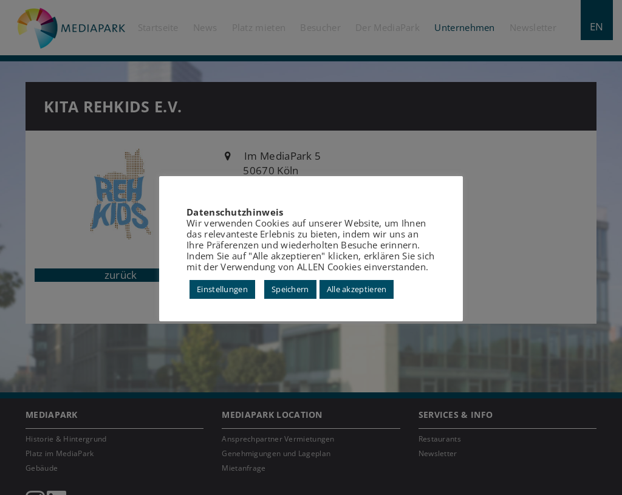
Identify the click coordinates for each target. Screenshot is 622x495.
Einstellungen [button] (222, 289)
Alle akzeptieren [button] (357, 289)
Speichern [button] (290, 289)
